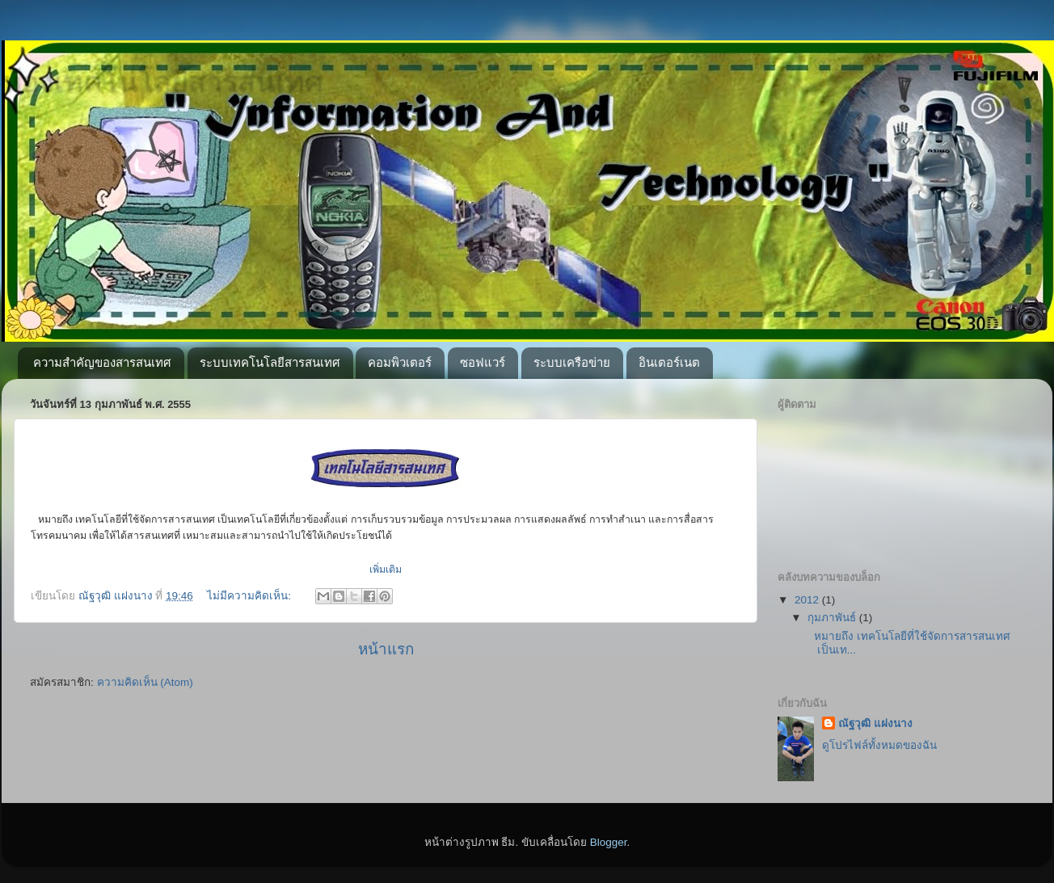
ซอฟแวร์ (482, 362)
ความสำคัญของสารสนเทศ (102, 362)
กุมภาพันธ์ (833, 618)
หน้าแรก (386, 649)
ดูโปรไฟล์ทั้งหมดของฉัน (879, 745)
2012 (808, 600)
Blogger (608, 842)
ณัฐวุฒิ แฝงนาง (875, 723)
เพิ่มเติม (385, 569)
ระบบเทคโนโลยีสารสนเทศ (270, 362)
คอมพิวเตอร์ (400, 362)
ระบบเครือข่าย (571, 362)
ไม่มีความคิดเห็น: (250, 596)
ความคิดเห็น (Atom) (145, 682)
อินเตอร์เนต (669, 362)
